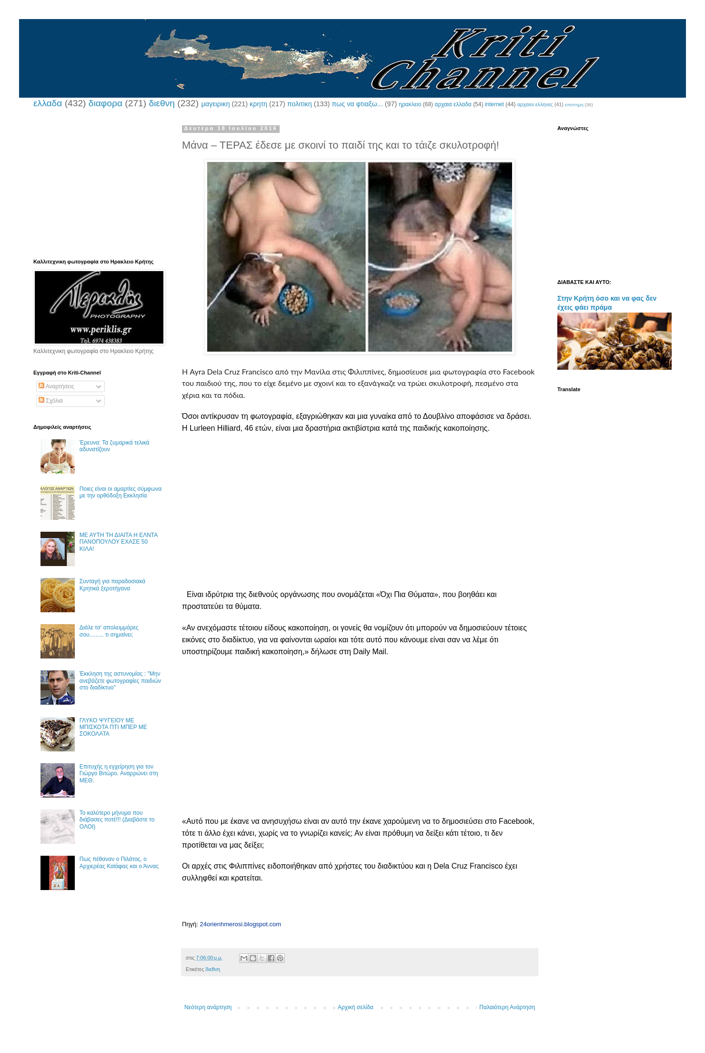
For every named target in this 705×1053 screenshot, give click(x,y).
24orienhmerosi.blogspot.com (241, 924)
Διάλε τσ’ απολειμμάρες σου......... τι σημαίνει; (109, 631)
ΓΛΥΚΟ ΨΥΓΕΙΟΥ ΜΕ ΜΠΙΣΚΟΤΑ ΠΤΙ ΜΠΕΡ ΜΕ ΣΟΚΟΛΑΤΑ (113, 727)
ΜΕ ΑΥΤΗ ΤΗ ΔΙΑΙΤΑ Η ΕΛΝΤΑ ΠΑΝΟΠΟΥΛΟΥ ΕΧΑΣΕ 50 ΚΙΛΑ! (119, 542)
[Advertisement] (359, 522)
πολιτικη (299, 104)
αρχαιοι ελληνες (535, 104)
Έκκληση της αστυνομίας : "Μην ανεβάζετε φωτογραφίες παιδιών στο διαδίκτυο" (120, 680)
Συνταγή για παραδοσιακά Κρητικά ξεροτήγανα (112, 584)
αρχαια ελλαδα (452, 104)
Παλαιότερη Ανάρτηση (507, 1007)
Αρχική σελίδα (355, 1007)
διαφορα (105, 103)
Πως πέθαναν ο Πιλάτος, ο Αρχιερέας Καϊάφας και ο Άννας (119, 862)
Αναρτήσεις (56, 386)
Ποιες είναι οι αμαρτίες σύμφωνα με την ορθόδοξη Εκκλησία (120, 492)
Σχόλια (51, 400)
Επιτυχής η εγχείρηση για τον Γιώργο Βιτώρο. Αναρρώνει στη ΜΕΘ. (119, 773)
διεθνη (161, 103)
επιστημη (574, 104)
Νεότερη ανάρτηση (208, 1007)
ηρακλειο (410, 104)
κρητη (258, 104)
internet (494, 104)
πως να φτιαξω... (357, 104)
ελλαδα (47, 103)
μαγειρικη (215, 104)
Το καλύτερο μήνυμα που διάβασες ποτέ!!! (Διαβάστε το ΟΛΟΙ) (117, 820)
